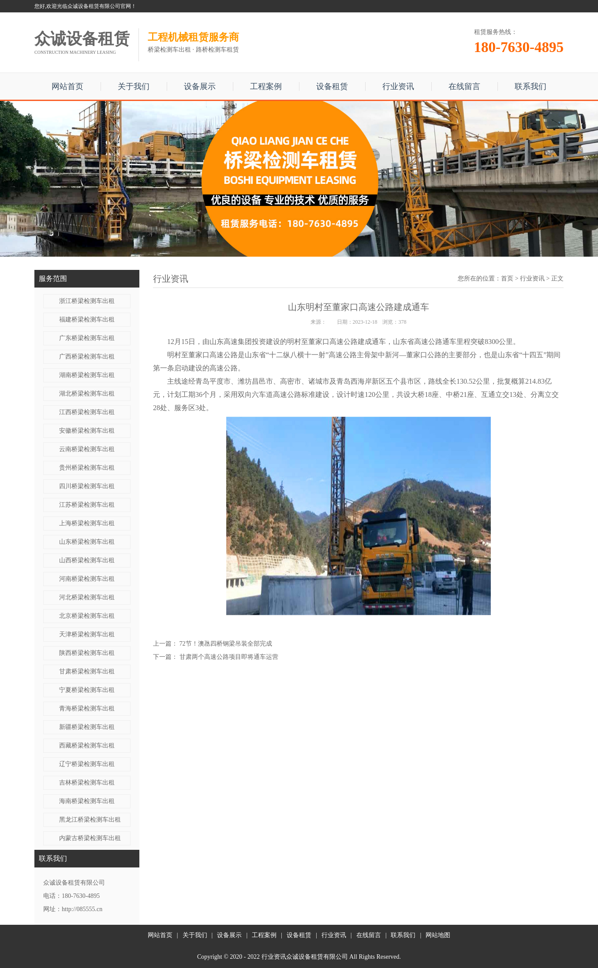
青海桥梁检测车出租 (87, 708)
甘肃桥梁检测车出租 (87, 671)
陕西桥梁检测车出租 (87, 653)
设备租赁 (332, 86)
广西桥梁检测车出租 (87, 356)
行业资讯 (398, 86)
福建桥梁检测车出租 (87, 319)
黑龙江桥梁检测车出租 (90, 819)
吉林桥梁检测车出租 (87, 782)
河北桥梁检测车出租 (87, 597)
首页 (507, 278)
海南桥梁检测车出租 (87, 801)
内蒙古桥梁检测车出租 (90, 838)
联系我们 (530, 86)
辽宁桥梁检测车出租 (87, 764)
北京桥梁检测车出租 (87, 616)
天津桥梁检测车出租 (87, 634)
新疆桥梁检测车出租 (87, 727)
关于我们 (134, 86)
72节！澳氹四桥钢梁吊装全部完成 (225, 643)
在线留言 (464, 86)
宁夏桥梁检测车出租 (87, 690)
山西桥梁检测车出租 (87, 560)
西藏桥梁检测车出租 (87, 745)
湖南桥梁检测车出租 (87, 375)
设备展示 (200, 86)
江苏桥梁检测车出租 (87, 504)
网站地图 (438, 935)
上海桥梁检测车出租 (87, 523)
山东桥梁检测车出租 (87, 541)
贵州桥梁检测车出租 (87, 467)
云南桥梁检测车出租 (87, 449)
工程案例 (266, 86)
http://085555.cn (82, 909)
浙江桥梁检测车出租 (87, 301)
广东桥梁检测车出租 (87, 338)
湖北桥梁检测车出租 (87, 393)
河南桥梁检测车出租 (87, 579)
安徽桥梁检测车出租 (87, 430)
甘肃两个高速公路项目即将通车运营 (228, 657)
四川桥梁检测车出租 (87, 486)
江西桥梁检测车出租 (87, 412)
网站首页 (67, 86)
